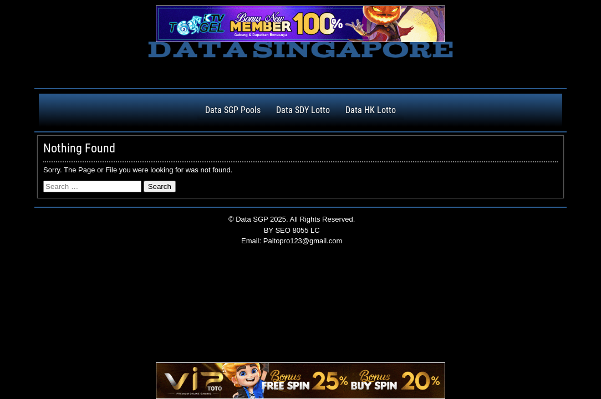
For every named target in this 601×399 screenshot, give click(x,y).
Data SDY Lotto (303, 110)
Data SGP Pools (233, 110)
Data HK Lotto (370, 110)
